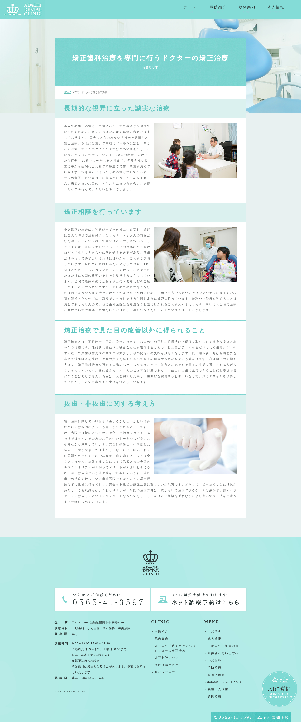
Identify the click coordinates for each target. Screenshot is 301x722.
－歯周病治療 (214, 674)
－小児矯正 (213, 631)
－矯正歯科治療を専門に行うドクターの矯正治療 (173, 648)
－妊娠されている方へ (221, 653)
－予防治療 (213, 667)
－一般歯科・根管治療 (221, 645)
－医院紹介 (160, 631)
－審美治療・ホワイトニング (223, 682)
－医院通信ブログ (165, 665)
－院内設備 (160, 638)
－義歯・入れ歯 (216, 689)
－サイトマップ (163, 672)
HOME (67, 92)
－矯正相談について (166, 657)
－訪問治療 (213, 696)
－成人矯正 (213, 638)
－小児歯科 (213, 660)
